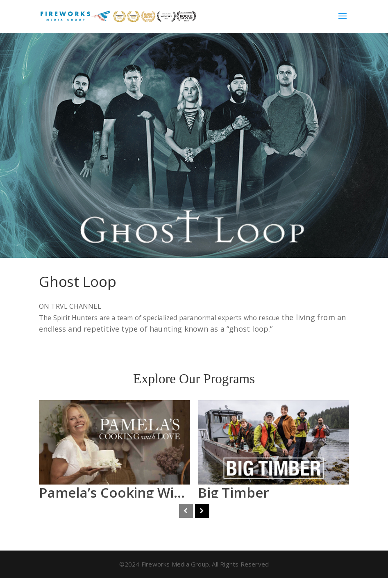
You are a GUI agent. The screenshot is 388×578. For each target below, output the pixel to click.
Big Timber (234, 492)
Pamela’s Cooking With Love (130, 492)
